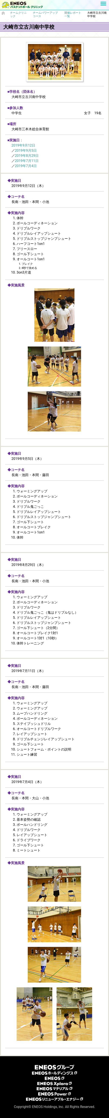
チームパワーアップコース (45, 14)
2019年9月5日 (26, 150)
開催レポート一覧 (72, 14)
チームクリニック (18, 14)
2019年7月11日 (27, 161)
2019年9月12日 (23, 145)
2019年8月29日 (27, 156)
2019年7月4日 (26, 166)
